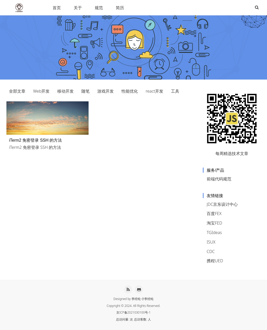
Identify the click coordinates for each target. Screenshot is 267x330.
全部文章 (17, 91)
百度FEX (214, 213)
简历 (120, 8)
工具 (175, 91)
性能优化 (129, 91)
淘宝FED (214, 223)
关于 (78, 8)
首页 (57, 8)
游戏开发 (105, 91)
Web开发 (41, 91)
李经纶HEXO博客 (19, 7)
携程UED (215, 261)
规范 (99, 8)
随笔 (85, 91)
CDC (211, 251)
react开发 (154, 91)
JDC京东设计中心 (222, 204)
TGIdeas (214, 232)
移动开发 (65, 91)
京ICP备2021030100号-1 (133, 312)
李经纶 (136, 299)
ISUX (211, 242)
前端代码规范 (219, 179)
